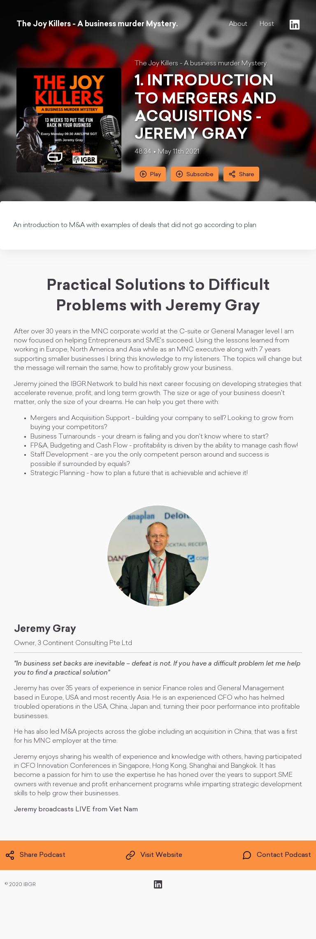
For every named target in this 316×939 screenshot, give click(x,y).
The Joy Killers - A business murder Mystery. (201, 63)
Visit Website (153, 855)
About (238, 24)
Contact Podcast (276, 855)
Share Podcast (35, 855)
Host (267, 24)
